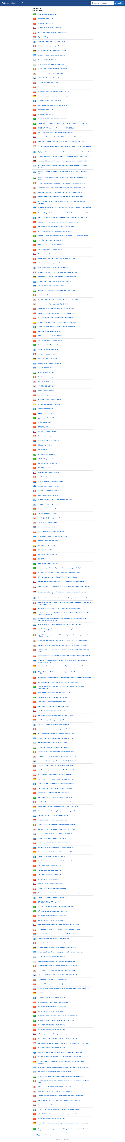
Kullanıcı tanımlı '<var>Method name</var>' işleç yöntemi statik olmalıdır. (58, 222)
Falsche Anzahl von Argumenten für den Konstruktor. (53, 50)
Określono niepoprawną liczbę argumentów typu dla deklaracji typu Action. (59, 1100)
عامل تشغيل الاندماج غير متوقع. (46, 418)
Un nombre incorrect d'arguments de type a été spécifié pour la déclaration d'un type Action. (64, 1057)
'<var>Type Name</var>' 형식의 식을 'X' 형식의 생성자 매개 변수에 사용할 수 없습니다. (62, 645)
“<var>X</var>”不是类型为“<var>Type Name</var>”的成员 (54, 692)
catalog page (38, 1135)
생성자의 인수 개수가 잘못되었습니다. (49, 78)
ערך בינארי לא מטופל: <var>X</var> (48, 504)
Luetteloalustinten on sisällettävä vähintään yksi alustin (53, 938)
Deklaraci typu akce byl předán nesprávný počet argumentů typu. (56, 1034)
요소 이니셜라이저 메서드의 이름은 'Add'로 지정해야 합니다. (55, 833)
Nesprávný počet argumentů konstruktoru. (50, 28)
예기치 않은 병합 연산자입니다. (47, 386)
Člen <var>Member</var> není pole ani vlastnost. (51, 254)
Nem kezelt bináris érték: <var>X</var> (49, 509)
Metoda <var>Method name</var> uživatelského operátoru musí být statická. (59, 137)
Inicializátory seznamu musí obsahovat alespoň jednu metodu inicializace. (59, 924)
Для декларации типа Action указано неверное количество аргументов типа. (61, 1105)
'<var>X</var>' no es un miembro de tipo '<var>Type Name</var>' (56, 779)
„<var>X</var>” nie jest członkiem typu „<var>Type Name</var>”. (56, 770)
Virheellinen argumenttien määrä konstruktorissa (51, 41)
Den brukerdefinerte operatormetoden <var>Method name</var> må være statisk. (61, 196)
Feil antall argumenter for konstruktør (48, 82)
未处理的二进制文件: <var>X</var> (47, 463)
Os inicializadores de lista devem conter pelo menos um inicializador (57, 1016)
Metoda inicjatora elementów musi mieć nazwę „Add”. (53, 843)
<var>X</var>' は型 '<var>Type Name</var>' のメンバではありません (57, 756)
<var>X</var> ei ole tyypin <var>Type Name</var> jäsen (53, 724)
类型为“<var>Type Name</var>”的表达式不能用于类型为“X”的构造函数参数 (59, 572)
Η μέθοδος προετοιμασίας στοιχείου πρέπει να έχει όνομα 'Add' (56, 811)
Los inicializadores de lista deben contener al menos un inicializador (57, 993)
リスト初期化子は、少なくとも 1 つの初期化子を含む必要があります (57, 970)
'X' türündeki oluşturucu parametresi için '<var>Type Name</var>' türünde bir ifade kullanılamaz (64, 677)
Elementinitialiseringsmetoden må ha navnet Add (52, 838)
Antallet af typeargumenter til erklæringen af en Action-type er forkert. (57, 1038)
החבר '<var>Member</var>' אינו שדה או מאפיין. (51, 286)
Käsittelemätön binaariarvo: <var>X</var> (49, 486)
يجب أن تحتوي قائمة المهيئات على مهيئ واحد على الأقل (52, 911)
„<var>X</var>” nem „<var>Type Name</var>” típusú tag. (54, 747)
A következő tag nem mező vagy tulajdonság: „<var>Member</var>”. (57, 290)
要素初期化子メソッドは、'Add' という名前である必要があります (56, 829)
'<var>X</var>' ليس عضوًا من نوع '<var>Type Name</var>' (54, 697)
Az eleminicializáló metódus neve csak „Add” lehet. (52, 820)
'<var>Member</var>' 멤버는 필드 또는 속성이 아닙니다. (53, 304)
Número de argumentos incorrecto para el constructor (53, 96)
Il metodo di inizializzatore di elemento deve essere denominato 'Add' (57, 824)
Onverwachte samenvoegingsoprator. (48, 440)
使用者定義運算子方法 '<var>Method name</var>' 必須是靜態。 (56, 132)
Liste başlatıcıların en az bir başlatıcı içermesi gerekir (53, 1002)
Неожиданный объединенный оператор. (50, 399)
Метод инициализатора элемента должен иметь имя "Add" (55, 847)
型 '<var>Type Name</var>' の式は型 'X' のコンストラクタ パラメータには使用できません (63, 640)
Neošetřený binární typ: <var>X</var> (48, 472)
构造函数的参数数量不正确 (45, 18)
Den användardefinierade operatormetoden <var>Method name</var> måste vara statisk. (63, 217)
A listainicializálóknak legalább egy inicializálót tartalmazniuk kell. (56, 961)
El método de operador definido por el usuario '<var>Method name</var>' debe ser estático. (63, 213)
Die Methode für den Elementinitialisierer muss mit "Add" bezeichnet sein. (58, 806)
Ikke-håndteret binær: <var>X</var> (48, 477)
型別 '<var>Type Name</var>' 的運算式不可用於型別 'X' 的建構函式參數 (58, 577)
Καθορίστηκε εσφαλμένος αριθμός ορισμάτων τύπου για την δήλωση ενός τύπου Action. (63, 1067)
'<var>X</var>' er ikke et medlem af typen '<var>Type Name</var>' (56, 715)
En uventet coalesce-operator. (46, 436)
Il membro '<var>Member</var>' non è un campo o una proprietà (56, 295)
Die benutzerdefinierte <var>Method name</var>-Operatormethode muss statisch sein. (62, 161)
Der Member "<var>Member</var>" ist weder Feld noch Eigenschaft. (57, 276)
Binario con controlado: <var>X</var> (48, 540)
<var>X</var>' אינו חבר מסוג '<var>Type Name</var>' (52, 742)
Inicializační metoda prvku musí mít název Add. (51, 884)
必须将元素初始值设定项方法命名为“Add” (49, 865)
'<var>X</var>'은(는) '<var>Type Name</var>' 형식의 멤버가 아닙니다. (57, 761)
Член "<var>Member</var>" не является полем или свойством (56, 317)
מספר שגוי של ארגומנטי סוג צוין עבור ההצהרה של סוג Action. (54, 1071)
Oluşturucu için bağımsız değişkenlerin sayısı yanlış (52, 105)
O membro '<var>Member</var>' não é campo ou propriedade (55, 345)
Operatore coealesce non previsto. (47, 377)
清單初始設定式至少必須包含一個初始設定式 (50, 920)
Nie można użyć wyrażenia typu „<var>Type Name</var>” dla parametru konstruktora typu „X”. (64, 655)
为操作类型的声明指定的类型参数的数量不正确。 (52, 1025)
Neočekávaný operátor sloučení (47, 431)
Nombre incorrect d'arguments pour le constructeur (52, 46)
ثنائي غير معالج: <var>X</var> (46, 459)
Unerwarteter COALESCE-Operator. (47, 358)
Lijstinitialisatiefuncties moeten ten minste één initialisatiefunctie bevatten (59, 934)
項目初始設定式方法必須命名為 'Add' (48, 879)
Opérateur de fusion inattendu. (46, 354)
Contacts (29, 3)
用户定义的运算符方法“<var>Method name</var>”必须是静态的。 (56, 128)
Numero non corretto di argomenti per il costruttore (52, 68)
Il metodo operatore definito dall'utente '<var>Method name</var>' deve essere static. (62, 183)
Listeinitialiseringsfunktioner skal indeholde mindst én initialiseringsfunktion (59, 929)
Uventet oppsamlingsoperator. (46, 390)
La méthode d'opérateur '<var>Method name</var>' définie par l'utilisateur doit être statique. (64, 156)
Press (23, 3)
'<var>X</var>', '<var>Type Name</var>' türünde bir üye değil (55, 788)
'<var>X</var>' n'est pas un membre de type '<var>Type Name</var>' (57, 729)
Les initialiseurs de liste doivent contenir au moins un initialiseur (56, 943)
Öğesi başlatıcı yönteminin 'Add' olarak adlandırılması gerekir (55, 861)
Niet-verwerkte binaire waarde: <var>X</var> (50, 481)
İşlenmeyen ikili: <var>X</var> (46, 550)
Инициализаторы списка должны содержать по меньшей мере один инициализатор (63, 988)
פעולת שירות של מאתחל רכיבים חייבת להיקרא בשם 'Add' (53, 815)
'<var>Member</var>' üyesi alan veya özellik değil (52, 331)
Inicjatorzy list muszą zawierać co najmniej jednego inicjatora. (55, 984)
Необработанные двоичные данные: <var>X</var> (53, 536)
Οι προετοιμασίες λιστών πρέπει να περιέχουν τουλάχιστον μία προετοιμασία (60, 952)
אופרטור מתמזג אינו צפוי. (45, 367)
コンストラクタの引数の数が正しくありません (51, 73)
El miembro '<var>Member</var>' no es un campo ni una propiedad (57, 322)
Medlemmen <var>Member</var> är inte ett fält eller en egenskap (56, 327)
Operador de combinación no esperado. (49, 404)
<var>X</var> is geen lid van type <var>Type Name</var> (54, 720)
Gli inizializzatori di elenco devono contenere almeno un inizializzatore (57, 965)
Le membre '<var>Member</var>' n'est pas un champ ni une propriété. (57, 272)
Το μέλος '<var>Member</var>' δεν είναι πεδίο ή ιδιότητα (54, 281)
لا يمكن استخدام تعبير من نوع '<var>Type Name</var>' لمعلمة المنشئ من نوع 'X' (59, 568)
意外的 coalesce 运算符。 (45, 422)
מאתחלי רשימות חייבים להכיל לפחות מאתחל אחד (51, 956)
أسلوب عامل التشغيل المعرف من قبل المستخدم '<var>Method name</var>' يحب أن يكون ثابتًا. (63, 123)
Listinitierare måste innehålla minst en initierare (51, 997)
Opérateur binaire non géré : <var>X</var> (49, 490)
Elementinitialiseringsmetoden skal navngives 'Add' (52, 888)
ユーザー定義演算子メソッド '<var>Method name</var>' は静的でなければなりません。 (63, 187)
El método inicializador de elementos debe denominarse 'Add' (55, 852)
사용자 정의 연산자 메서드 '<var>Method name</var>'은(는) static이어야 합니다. (60, 192)
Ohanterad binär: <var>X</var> (46, 545)
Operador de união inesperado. (46, 454)
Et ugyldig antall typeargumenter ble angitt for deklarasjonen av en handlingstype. (61, 1095)
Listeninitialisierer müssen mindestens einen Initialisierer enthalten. (57, 947)
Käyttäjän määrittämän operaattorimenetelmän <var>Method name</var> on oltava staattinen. (64, 152)
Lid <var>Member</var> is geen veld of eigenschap (52, 263)
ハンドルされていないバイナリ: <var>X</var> (51, 518)
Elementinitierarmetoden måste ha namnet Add (51, 856)
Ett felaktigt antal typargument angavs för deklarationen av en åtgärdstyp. (58, 1109)
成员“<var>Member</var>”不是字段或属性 (50, 245)
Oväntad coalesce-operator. (45, 408)
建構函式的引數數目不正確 (45, 23)
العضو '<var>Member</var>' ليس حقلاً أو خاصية (50, 240)
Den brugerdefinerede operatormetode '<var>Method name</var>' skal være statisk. (61, 141)
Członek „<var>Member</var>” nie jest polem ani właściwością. (56, 313)
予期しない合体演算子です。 (46, 381)
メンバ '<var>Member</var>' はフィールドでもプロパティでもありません (59, 299)
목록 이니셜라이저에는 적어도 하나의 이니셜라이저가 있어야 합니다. (57, 975)
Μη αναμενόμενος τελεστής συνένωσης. (49, 363)
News (19, 3)
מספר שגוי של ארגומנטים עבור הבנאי (48, 59)
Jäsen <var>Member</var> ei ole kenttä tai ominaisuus (53, 267)
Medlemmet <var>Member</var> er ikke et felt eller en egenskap (56, 308)
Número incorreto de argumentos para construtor (52, 119)
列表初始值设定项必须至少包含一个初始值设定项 (52, 915)
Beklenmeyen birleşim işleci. (46, 413)
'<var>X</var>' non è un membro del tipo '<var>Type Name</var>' (56, 752)
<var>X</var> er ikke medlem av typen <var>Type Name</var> (55, 765)
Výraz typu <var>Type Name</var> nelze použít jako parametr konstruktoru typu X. (61, 581)
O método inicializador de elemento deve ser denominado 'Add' (55, 906)
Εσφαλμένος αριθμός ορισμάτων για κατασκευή (52, 55)
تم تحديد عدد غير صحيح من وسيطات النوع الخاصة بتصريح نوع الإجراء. (56, 1020)
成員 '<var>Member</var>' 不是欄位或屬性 (50, 249)
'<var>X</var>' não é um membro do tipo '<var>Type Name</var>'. (56, 797)
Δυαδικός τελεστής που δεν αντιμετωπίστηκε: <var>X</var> (55, 499)
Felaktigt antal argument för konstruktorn (49, 100)
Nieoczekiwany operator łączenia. (47, 395)
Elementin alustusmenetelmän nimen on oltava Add (52, 897)
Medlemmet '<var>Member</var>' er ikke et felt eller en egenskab (56, 258)
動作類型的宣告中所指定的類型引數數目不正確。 (52, 1029)
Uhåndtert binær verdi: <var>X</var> (48, 527)
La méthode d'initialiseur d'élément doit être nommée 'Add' (54, 802)
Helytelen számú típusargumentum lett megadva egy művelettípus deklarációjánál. (61, 1076)
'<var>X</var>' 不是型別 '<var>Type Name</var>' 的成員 (53, 706)
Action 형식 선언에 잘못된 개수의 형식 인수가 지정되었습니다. (55, 1091)
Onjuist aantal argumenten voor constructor (50, 37)
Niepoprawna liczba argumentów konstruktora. (51, 87)
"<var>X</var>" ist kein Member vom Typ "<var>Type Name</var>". (56, 733)
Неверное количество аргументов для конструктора (53, 91)
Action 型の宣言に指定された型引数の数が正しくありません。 (56, 1086)
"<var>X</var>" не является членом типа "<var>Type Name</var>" (57, 774)
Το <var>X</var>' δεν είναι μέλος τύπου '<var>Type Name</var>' (56, 738)
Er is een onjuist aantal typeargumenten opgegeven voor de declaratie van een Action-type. (63, 1043)
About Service (37, 3)
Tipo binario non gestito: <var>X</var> (48, 513)
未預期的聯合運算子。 (44, 427)
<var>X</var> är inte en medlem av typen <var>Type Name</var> (56, 783)
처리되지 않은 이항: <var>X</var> (47, 522)
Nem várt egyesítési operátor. (46, 372)
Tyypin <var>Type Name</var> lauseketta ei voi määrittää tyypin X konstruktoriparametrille (63, 598)
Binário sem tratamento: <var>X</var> (48, 563)
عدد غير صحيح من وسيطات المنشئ (47, 14)
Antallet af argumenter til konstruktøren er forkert (52, 32)
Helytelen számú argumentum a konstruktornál (51, 64)
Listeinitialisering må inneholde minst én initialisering (53, 979)
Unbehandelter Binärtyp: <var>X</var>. (49, 495)
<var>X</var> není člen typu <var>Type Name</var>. (52, 711)
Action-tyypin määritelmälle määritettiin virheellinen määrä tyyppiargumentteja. (60, 1052)
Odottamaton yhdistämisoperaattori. (48, 349)
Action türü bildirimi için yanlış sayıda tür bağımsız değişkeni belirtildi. (57, 1114)
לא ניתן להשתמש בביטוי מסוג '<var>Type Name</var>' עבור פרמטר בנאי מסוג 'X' (60, 624)
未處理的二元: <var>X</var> (46, 468)
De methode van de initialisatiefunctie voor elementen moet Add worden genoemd (61, 893)
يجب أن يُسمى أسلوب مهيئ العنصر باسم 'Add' (50, 870)
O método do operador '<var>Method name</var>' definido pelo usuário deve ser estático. (63, 235)
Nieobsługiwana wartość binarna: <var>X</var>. (51, 531)
